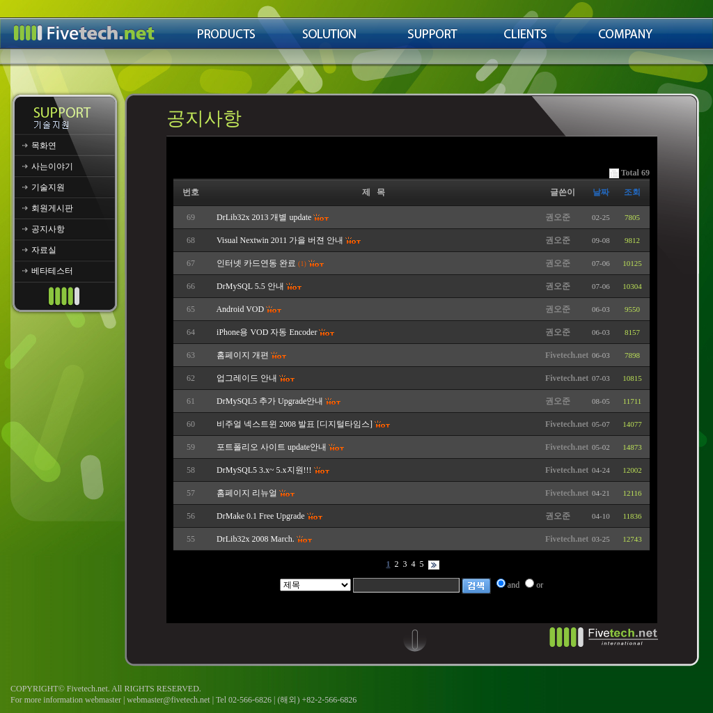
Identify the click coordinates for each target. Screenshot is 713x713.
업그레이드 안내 (247, 378)
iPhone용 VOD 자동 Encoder (267, 332)
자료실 (43, 250)
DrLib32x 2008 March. (256, 539)
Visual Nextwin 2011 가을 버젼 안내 (280, 240)
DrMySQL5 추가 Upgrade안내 (270, 401)
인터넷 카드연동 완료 (256, 263)
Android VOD (240, 309)
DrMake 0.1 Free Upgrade (261, 516)
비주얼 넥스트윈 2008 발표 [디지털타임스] (295, 424)
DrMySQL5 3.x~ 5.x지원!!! (264, 470)
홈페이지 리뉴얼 (247, 493)
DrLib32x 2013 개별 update (264, 217)
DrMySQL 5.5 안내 (250, 286)
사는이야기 (52, 166)
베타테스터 (52, 271)
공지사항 (48, 229)
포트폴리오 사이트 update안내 (272, 447)
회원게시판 (52, 208)
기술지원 (48, 187)
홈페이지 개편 (243, 355)
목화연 (43, 145)
